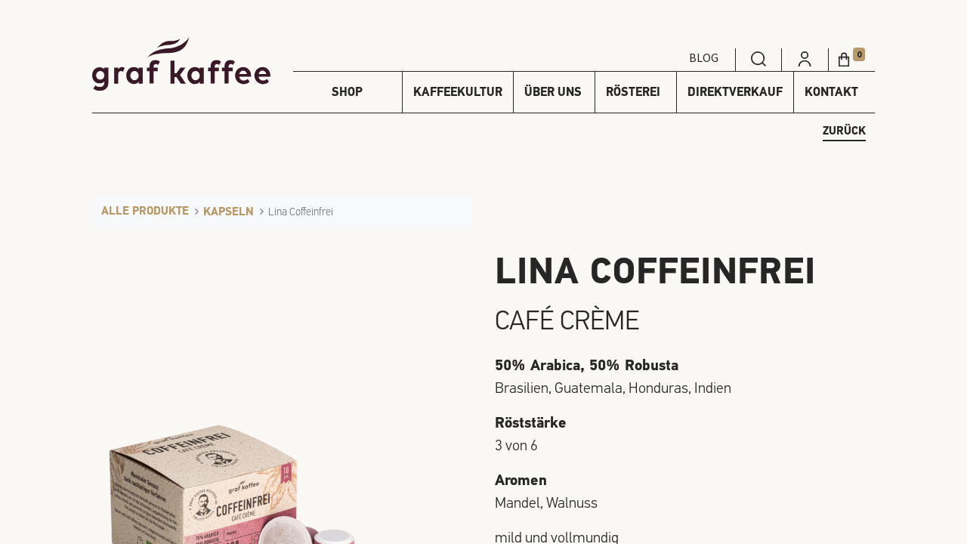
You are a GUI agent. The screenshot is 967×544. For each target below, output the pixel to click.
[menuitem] (758, 57)
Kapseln (228, 212)
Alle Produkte (145, 212)
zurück (844, 132)
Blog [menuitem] (703, 57)
